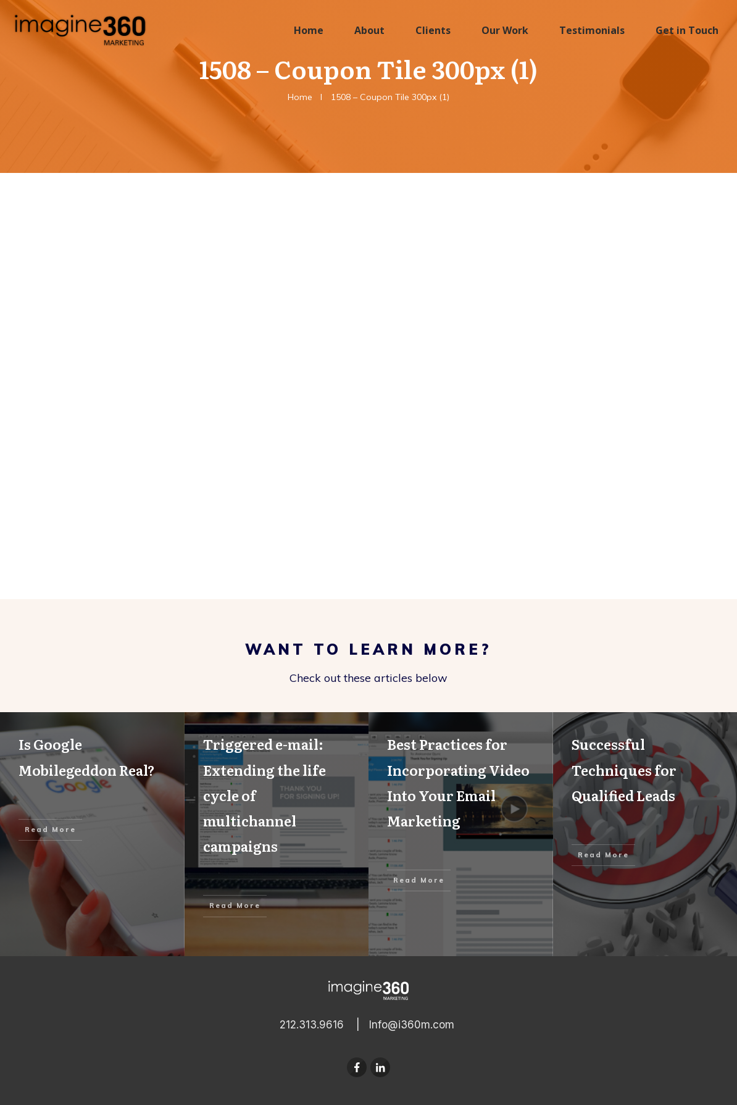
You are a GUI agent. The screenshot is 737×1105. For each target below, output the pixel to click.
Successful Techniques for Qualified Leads (645, 834)
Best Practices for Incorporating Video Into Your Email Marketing (460, 834)
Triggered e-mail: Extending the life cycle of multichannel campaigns (277, 834)
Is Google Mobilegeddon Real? (92, 834)
